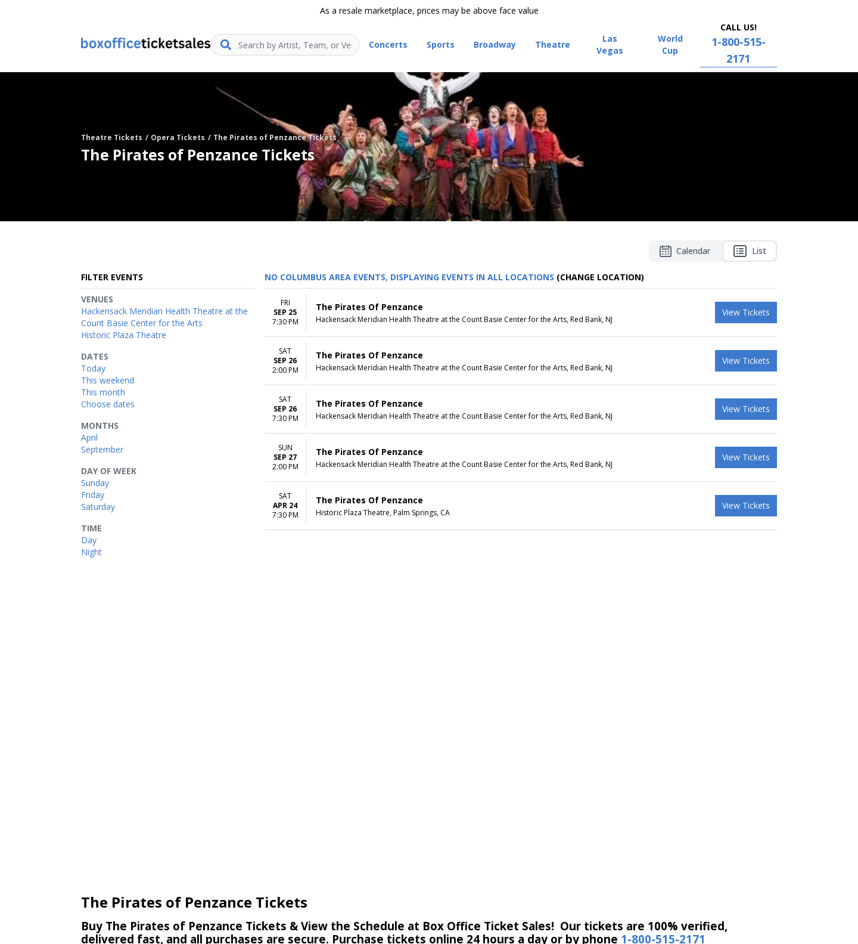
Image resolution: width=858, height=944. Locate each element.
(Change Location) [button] (600, 277)
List (749, 251)
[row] (521, 313)
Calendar (685, 251)
